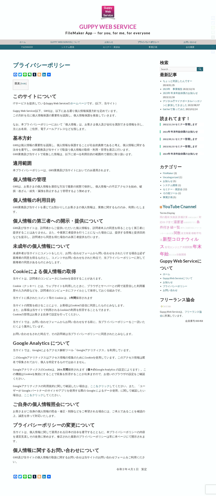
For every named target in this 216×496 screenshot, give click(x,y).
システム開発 (67, 47)
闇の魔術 (165, 217)
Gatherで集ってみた (174, 109)
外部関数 (187, 247)
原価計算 (183, 217)
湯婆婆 (179, 222)
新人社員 (172, 255)
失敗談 (173, 217)
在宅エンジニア (173, 247)
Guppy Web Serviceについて (65, 42)
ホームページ (78, 103)
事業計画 (153, 47)
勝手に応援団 (186, 228)
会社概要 (190, 47)
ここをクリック (100, 386)
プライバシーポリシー (148, 42)
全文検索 (186, 233)
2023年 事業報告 (173, 88)
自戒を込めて (193, 217)
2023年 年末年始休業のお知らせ (180, 93)
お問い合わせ (190, 42)
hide (23, 83)
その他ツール (170, 193)
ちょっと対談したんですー (177, 81)
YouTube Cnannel (179, 206)
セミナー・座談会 (111, 47)
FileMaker (27, 47)
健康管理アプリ (190, 223)
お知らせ (109, 42)
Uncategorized (171, 177)
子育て (169, 222)
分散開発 (181, 254)
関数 (177, 233)
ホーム (23, 42)
